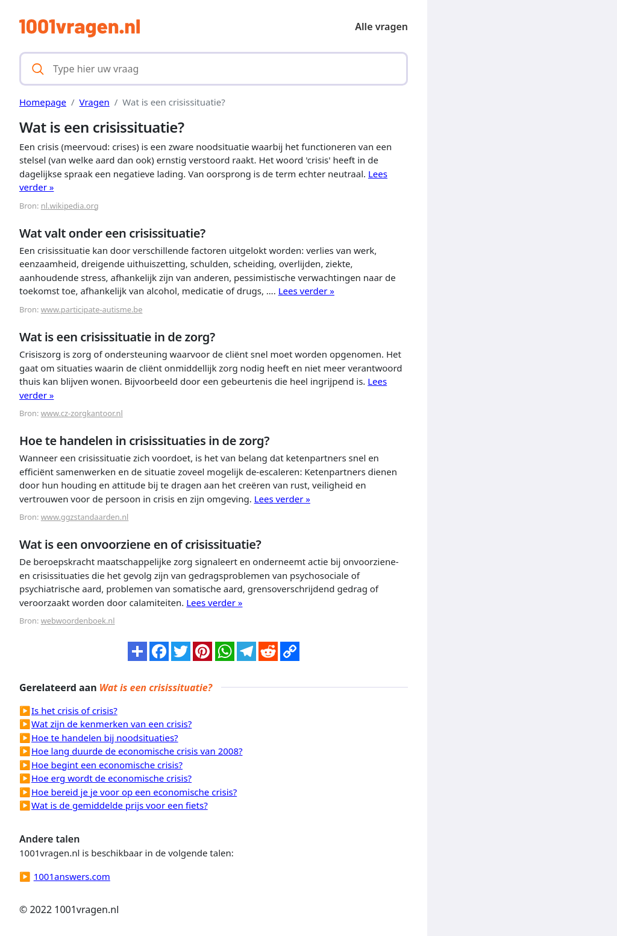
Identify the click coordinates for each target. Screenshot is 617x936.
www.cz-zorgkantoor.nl (82, 413)
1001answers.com (72, 876)
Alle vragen (381, 26)
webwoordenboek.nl (78, 620)
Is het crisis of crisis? (74, 710)
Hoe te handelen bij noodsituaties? (104, 738)
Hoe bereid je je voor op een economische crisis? (134, 792)
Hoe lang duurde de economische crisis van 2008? (137, 751)
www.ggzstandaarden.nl (85, 516)
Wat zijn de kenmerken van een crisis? (111, 724)
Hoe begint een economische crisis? (107, 765)
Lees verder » (306, 291)
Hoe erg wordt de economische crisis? (111, 778)
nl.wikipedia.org (70, 205)
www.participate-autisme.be (92, 309)
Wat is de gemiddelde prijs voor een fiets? (119, 805)
